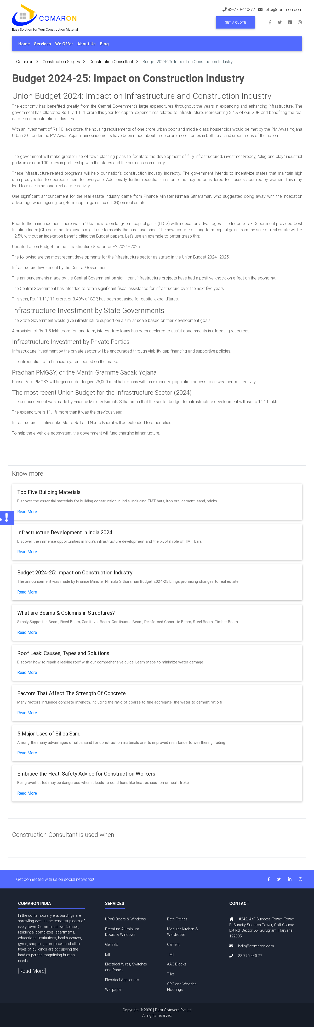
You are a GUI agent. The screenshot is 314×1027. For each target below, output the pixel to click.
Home (24, 43)
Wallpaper (113, 989)
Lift (107, 954)
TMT (171, 954)
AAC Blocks (176, 964)
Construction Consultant (111, 61)
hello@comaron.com (283, 9)
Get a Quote (235, 22)
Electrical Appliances (122, 979)
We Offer (64, 43)
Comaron (24, 61)
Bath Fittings (177, 919)
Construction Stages (61, 61)
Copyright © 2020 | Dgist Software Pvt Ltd (157, 1013)
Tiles (171, 974)
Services (42, 43)
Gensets (111, 944)
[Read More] (32, 971)
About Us (86, 43)
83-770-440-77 (241, 9)
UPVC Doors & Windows (125, 919)
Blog (104, 43)
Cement (173, 944)
